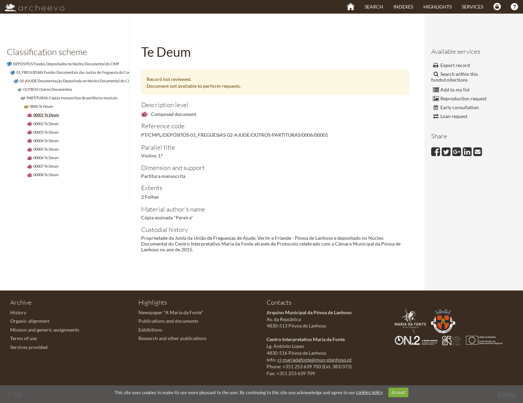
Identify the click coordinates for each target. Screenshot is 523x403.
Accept (398, 392)
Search (374, 7)
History (18, 312)
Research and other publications (172, 338)
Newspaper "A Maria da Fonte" (170, 312)
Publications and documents (168, 321)
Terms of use (23, 338)
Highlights (437, 7)
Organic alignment (29, 321)
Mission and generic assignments (44, 330)
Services (472, 7)
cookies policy (369, 392)
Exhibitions (150, 330)
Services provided (29, 347)
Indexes (403, 7)
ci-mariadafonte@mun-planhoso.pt (314, 360)
